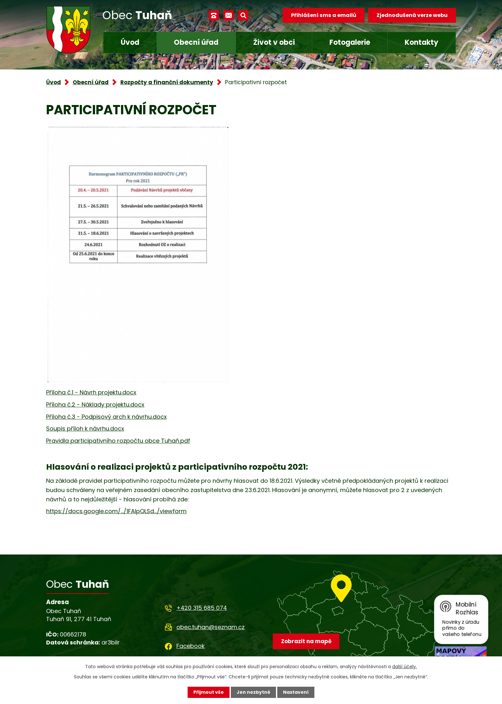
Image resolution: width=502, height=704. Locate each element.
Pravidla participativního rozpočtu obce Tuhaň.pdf (118, 441)
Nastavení (296, 692)
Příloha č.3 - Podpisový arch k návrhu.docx (106, 417)
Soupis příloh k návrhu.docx (85, 429)
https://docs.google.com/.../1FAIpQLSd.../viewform (116, 511)
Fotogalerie (349, 42)
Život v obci (274, 42)
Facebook (190, 646)
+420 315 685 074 (201, 608)
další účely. (404, 666)
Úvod (130, 42)
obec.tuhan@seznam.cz (210, 627)
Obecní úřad (196, 42)
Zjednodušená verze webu (412, 15)
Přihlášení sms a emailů (323, 15)
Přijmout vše (208, 692)
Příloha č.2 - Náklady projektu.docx (95, 405)
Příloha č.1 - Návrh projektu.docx (91, 392)
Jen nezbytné (253, 692)
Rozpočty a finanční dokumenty (166, 82)
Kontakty (421, 42)
